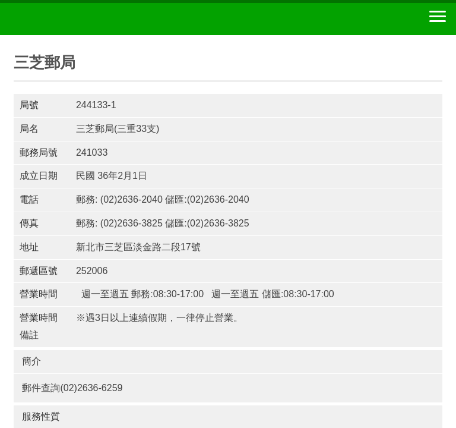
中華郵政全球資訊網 (74, 19)
